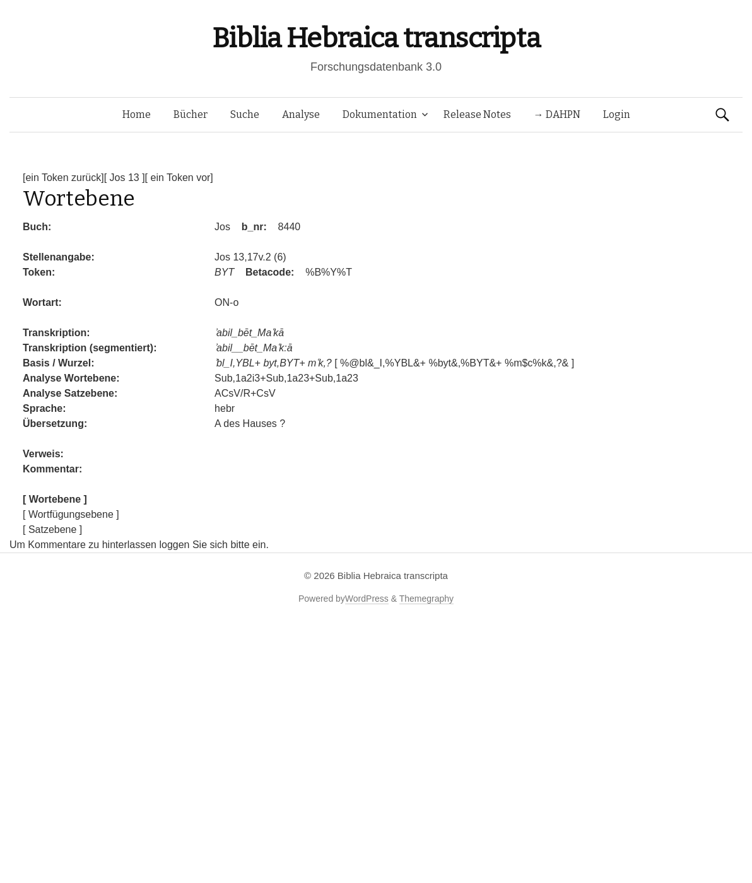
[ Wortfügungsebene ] (71, 514)
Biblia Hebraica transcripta (376, 38)
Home (136, 114)
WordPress (367, 599)
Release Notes (477, 114)
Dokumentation (380, 114)
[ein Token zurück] (63, 177)
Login (616, 114)
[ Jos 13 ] (124, 177)
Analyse (301, 114)
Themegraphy (426, 599)
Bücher (190, 114)
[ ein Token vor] (179, 177)
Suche (244, 114)
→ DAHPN (557, 114)
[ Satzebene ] (52, 529)
